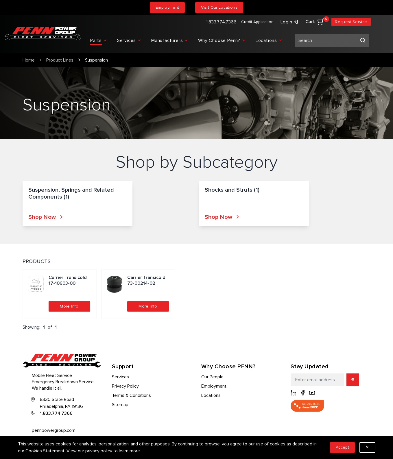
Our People (212, 377)
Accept (342, 447)
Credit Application (257, 21)
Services (120, 377)
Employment (167, 7)
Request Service (351, 21)
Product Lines (59, 60)
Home (29, 60)
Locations (211, 395)
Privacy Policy (125, 386)
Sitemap (120, 405)
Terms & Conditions (131, 395)
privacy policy (98, 451)
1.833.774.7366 (221, 22)
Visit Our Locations (219, 7)
